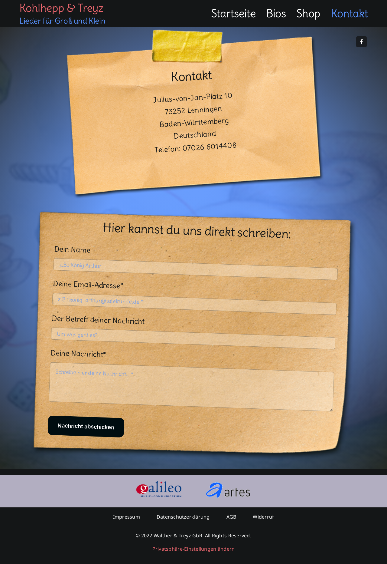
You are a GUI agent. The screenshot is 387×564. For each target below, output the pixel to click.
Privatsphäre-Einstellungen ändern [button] (193, 549)
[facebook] (361, 41)
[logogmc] (158, 483)
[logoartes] (228, 483)
